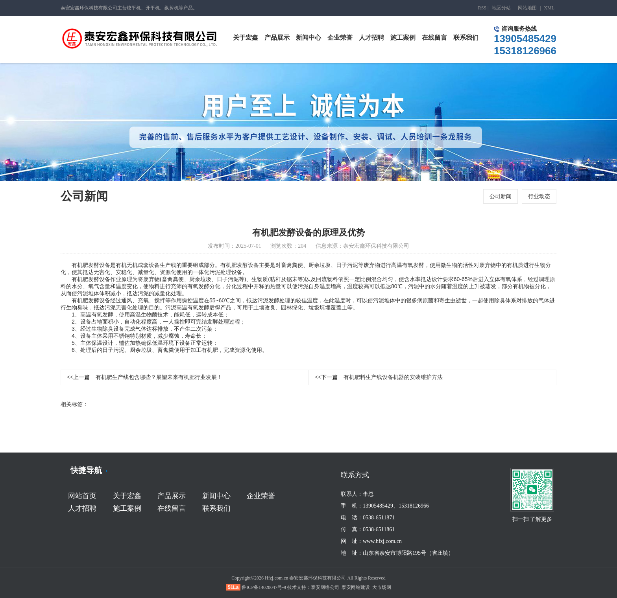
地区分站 (501, 8)
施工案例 (127, 508)
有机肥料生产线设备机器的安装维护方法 (379, 378)
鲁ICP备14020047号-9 (264, 587)
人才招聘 (82, 508)
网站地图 (527, 8)
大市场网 (381, 587)
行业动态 (539, 196)
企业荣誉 (261, 496)
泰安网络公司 (325, 587)
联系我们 (216, 508)
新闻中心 (216, 496)
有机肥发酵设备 (91, 265)
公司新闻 (501, 196)
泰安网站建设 (356, 587)
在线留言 (171, 508)
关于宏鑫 (127, 496)
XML (549, 8)
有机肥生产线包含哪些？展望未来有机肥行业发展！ (144, 378)
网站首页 (82, 496)
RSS (482, 8)
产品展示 (171, 496)
